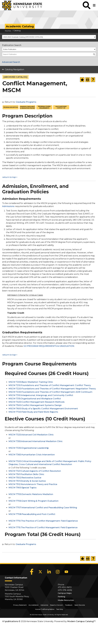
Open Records (79, 605)
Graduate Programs (26, 102)
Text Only (59, 609)
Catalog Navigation (14, 69)
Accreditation (34, 605)
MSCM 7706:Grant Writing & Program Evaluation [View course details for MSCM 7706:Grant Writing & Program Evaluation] (33, 501)
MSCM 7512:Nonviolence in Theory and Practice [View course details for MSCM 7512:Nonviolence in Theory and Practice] (33, 484)
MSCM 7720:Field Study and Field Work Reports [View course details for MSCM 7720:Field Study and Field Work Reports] (33, 412)
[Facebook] (31, 571)
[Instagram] (57, 571)
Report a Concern (56, 605)
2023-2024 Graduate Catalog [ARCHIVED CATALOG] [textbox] (23, 37)
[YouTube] (66, 571)
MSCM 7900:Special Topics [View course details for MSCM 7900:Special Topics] (22, 487)
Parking (61, 596)
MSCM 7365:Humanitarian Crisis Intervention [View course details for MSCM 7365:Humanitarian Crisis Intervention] (32, 454)
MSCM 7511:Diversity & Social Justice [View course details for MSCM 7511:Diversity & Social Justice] (27, 481)
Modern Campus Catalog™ (81, 621)
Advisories (44, 605)
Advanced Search (11, 62)
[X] (40, 571)
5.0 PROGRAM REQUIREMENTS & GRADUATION (49, 346)
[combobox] (49, 37)
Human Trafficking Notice (44, 609)
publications (11, 621)
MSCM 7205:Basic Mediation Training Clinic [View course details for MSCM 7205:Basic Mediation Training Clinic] (31, 382)
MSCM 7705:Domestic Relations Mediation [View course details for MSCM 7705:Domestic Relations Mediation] (31, 494)
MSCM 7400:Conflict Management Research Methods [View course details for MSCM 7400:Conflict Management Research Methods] (37, 402)
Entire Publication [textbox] (9, 49)
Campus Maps (65, 593)
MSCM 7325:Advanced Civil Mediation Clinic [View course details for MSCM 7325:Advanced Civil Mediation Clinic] (31, 434)
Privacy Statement (20, 605)
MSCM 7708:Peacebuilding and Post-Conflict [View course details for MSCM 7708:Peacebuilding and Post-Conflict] (32, 514)
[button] (86, 5)
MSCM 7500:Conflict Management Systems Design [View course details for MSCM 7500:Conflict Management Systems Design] (35, 405)
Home (8, 31)
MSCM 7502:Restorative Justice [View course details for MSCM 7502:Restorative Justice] (25, 477)
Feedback (68, 605)
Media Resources (66, 600)
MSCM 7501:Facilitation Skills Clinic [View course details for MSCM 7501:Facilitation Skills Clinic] (26, 474)
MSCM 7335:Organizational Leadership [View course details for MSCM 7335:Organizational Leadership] (29, 448)
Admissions (8, 206)
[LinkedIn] (49, 571)
